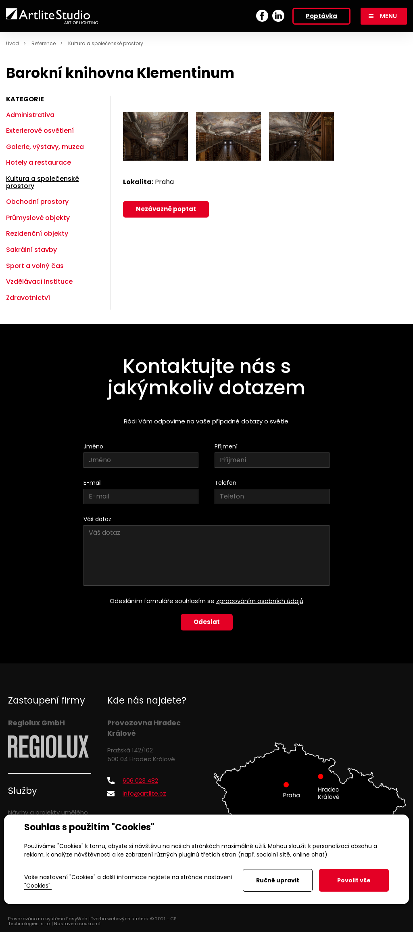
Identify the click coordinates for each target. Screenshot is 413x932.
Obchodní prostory (37, 201)
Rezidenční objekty (37, 233)
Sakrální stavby (31, 249)
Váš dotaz (97, 519)
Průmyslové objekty (38, 217)
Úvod (12, 43)
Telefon (225, 483)
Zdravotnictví (28, 297)
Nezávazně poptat (166, 209)
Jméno (93, 446)
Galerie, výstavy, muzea (45, 146)
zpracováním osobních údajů (259, 601)
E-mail (92, 483)
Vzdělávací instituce (39, 281)
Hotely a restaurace (38, 162)
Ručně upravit (277, 880)
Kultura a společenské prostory (105, 43)
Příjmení (226, 446)
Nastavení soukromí (77, 923)
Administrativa (30, 114)
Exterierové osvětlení (40, 130)
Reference (43, 43)
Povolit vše (354, 880)
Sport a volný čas (35, 265)
